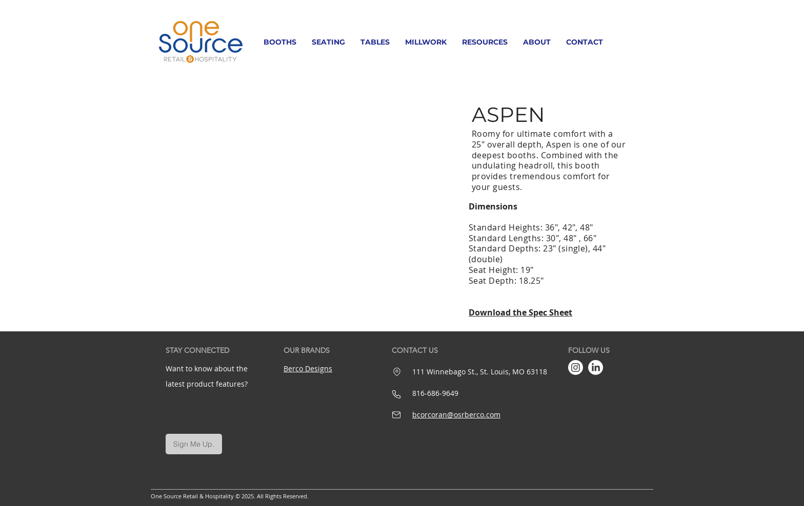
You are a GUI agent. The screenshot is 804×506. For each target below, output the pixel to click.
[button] (280, 42)
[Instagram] (575, 367)
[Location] (396, 372)
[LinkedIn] (595, 367)
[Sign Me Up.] (194, 444)
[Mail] (396, 415)
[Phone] (396, 394)
